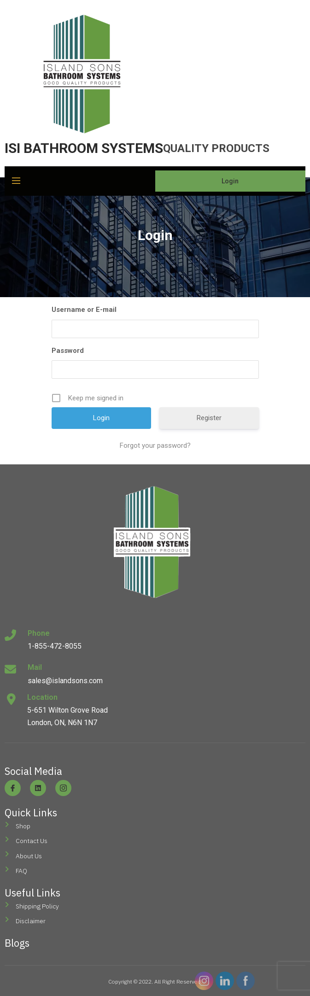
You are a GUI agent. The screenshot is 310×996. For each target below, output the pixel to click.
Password (68, 350)
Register (209, 418)
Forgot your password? (155, 445)
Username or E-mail (84, 309)
